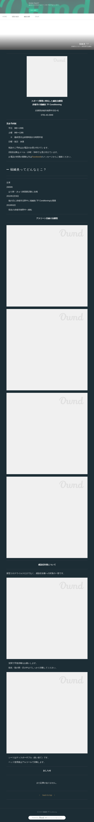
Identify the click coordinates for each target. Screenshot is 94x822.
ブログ (37, 16)
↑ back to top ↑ (47, 795)
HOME (4, 16)
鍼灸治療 (27, 16)
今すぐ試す (33, 10)
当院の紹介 (15, 16)
